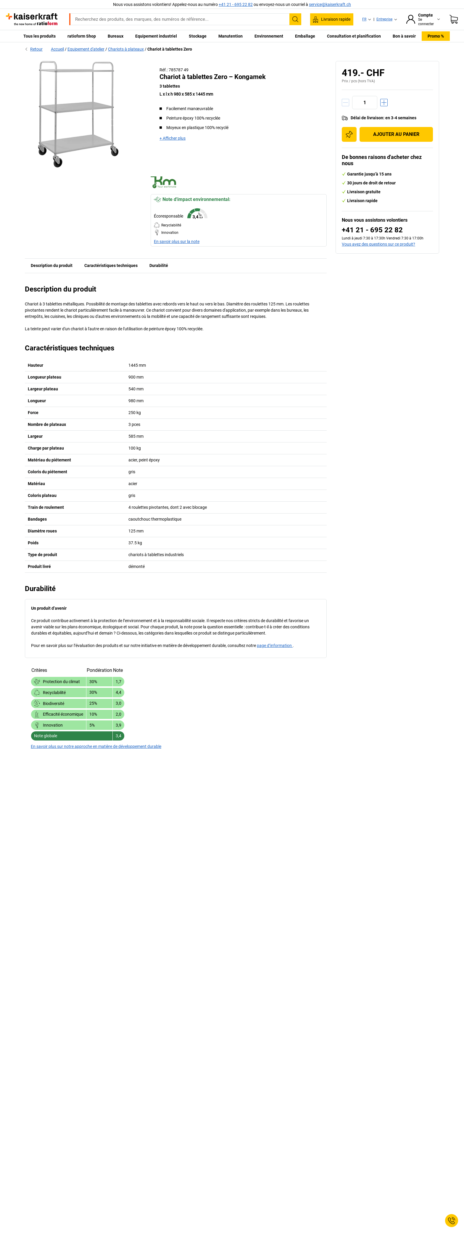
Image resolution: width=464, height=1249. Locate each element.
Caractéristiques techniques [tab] (111, 265)
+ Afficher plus (173, 138)
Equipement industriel (156, 36)
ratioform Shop (81, 36)
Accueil (57, 49)
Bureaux (115, 36)
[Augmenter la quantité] (384, 102)
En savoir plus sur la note (176, 241)
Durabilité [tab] (158, 265)
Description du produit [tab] (51, 265)
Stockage (198, 36)
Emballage (305, 36)
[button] (239, 220)
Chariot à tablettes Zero (169, 49)
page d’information (275, 645)
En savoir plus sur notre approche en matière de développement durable (96, 746)
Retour (34, 49)
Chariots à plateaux (126, 49)
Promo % (436, 36)
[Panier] (453, 19)
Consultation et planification (354, 36)
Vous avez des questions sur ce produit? (378, 244)
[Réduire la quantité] (345, 102)
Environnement (268, 36)
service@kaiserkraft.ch (330, 4)
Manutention (230, 36)
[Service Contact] (451, 1220)
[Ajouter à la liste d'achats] (349, 134)
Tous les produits (39, 36)
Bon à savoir (404, 36)
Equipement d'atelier (85, 49)
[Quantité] (364, 102)
